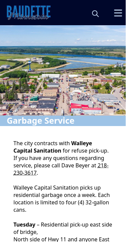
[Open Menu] (118, 13)
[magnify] (95, 13)
